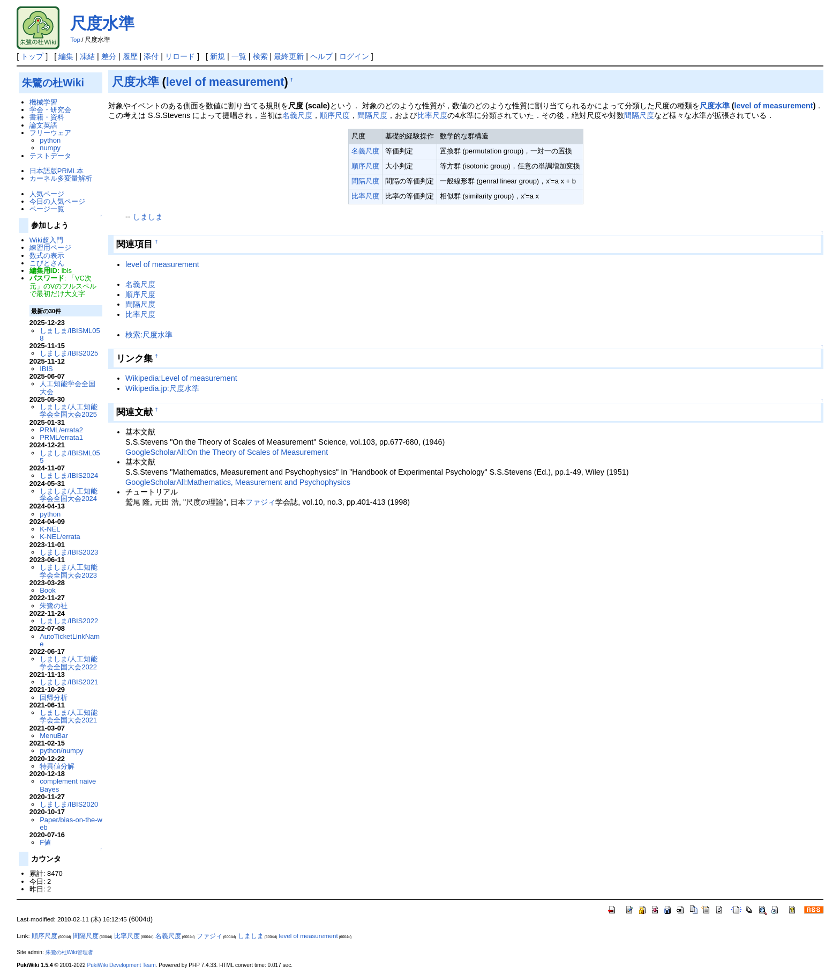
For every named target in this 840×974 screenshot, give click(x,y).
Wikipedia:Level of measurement (181, 378)
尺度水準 (102, 23)
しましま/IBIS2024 (69, 475)
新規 (217, 56)
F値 (45, 842)
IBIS (46, 369)
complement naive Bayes (68, 785)
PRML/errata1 (61, 437)
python (50, 140)
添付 (151, 56)
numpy (50, 148)
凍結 (87, 56)
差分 (108, 56)
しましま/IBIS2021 (69, 682)
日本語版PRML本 (56, 171)
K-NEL (50, 529)
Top (75, 39)
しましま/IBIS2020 (69, 804)
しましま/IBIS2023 (69, 552)
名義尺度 (297, 115)
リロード (180, 56)
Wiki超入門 (46, 240)
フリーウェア (50, 133)
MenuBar (54, 736)
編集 (65, 56)
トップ (32, 56)
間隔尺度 (372, 115)
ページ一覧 (46, 209)
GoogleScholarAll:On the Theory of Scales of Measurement (226, 452)
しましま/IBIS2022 (69, 621)
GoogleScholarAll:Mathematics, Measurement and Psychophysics (237, 482)
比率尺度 (432, 115)
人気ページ (46, 194)
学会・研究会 (50, 110)
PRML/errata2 (61, 430)
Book (48, 590)
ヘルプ (321, 56)
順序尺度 (335, 115)
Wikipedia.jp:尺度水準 (162, 388)
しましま (148, 216)
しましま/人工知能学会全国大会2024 (69, 495)
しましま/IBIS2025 (69, 353)
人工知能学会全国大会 (67, 387)
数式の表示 (46, 256)
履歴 (130, 56)
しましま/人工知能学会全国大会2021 (69, 716)
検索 (260, 56)
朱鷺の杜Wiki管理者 (69, 952)
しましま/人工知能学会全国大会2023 (69, 571)
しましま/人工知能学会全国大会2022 (69, 662)
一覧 (238, 56)
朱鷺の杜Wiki (53, 82)
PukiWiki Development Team (121, 965)
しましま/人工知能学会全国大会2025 (69, 410)
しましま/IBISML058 (70, 334)
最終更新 (289, 56)
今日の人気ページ (57, 201)
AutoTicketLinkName (70, 640)
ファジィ (260, 502)
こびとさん (46, 263)
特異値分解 (57, 766)
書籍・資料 (46, 117)
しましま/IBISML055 (70, 456)
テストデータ (50, 156)
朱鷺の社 (54, 606)
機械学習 (43, 102)
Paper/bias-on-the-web (71, 823)
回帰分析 (54, 697)
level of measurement (225, 81)
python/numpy (61, 751)
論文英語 (43, 125)
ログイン (354, 56)
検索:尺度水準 (148, 334)
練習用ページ (50, 248)
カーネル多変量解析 (60, 178)
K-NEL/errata (60, 537)
